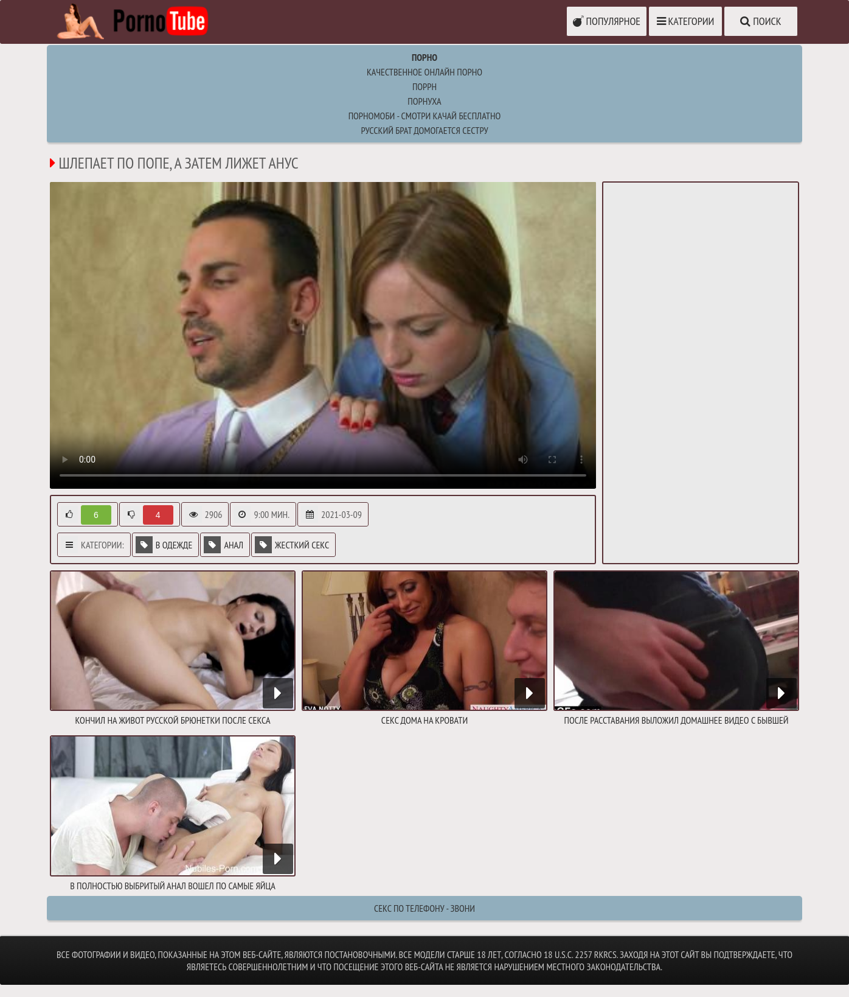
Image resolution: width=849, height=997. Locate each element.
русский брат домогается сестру (424, 130)
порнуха (424, 101)
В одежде (164, 544)
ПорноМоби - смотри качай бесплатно (424, 116)
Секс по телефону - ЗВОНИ (424, 908)
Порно (424, 57)
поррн (424, 86)
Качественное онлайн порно (424, 72)
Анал (223, 544)
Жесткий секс (292, 544)
